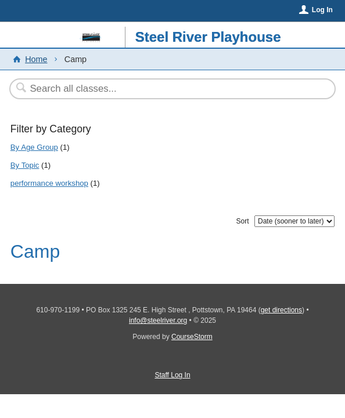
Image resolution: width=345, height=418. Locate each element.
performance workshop (49, 183)
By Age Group (34, 147)
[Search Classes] (166, 89)
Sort (242, 221)
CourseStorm (192, 337)
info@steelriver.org (158, 320)
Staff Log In (172, 375)
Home (36, 59)
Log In (322, 10)
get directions (281, 310)
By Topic (24, 165)
